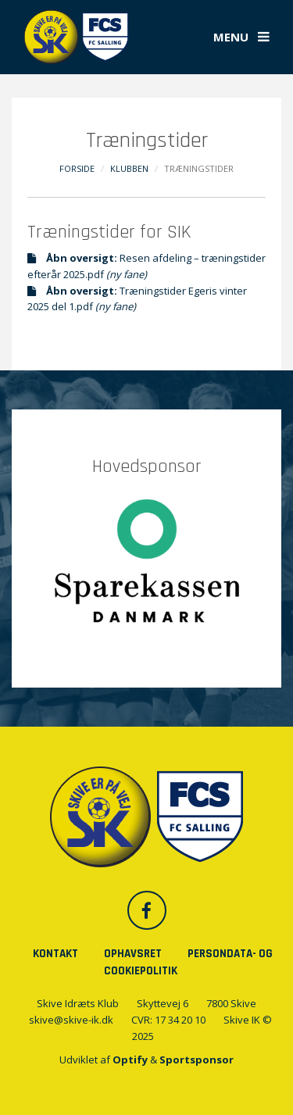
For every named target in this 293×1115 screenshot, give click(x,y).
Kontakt (55, 953)
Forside (77, 168)
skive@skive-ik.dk (71, 1020)
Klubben (129, 168)
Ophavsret (133, 953)
